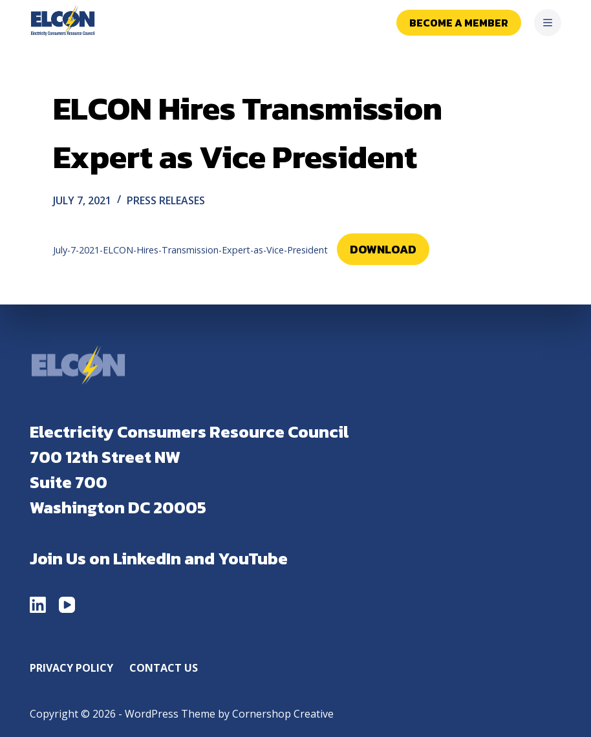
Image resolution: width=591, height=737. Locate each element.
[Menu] (547, 22)
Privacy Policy (71, 668)
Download (383, 249)
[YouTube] (67, 605)
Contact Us (163, 668)
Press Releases (166, 200)
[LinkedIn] (38, 605)
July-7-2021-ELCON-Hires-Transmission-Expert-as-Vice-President (190, 250)
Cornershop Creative (283, 714)
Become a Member (458, 22)
